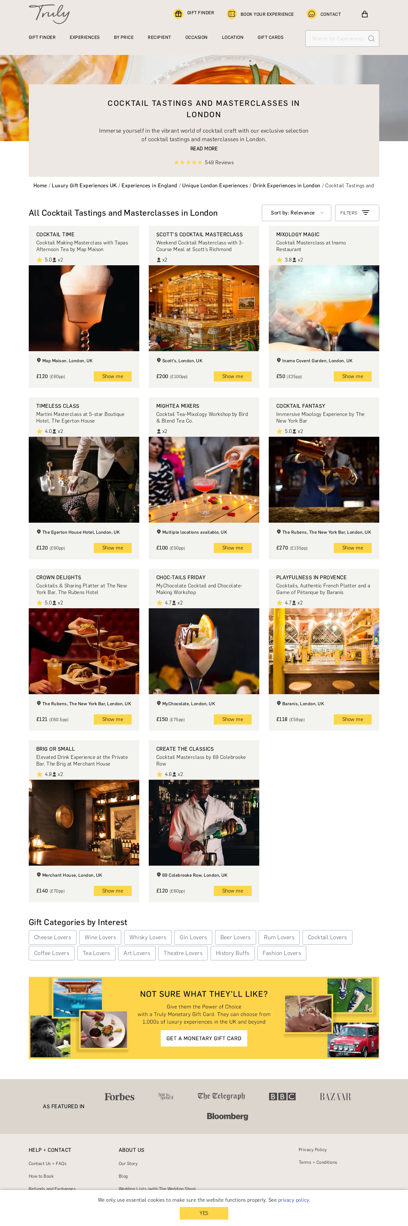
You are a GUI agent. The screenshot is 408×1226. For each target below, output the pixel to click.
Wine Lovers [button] (100, 937)
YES (204, 1213)
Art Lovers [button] (136, 953)
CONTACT (324, 14)
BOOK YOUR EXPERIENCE (260, 14)
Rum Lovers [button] (279, 937)
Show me (112, 376)
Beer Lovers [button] (235, 937)
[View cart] (365, 14)
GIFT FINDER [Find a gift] (193, 14)
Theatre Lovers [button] (183, 953)
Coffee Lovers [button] (51, 953)
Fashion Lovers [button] (282, 953)
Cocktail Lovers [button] (327, 937)
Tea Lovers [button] (96, 953)
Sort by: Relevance (293, 213)
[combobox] (296, 213)
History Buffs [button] (232, 953)
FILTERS (355, 213)
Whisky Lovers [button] (147, 937)
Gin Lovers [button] (193, 937)
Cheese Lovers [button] (52, 937)
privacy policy (293, 1200)
